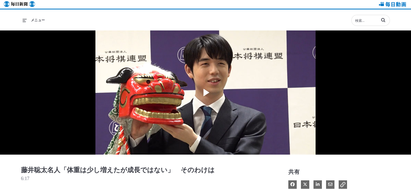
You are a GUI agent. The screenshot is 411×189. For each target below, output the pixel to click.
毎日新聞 (19, 4)
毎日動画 (391, 4)
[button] (383, 20)
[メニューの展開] (34, 20)
